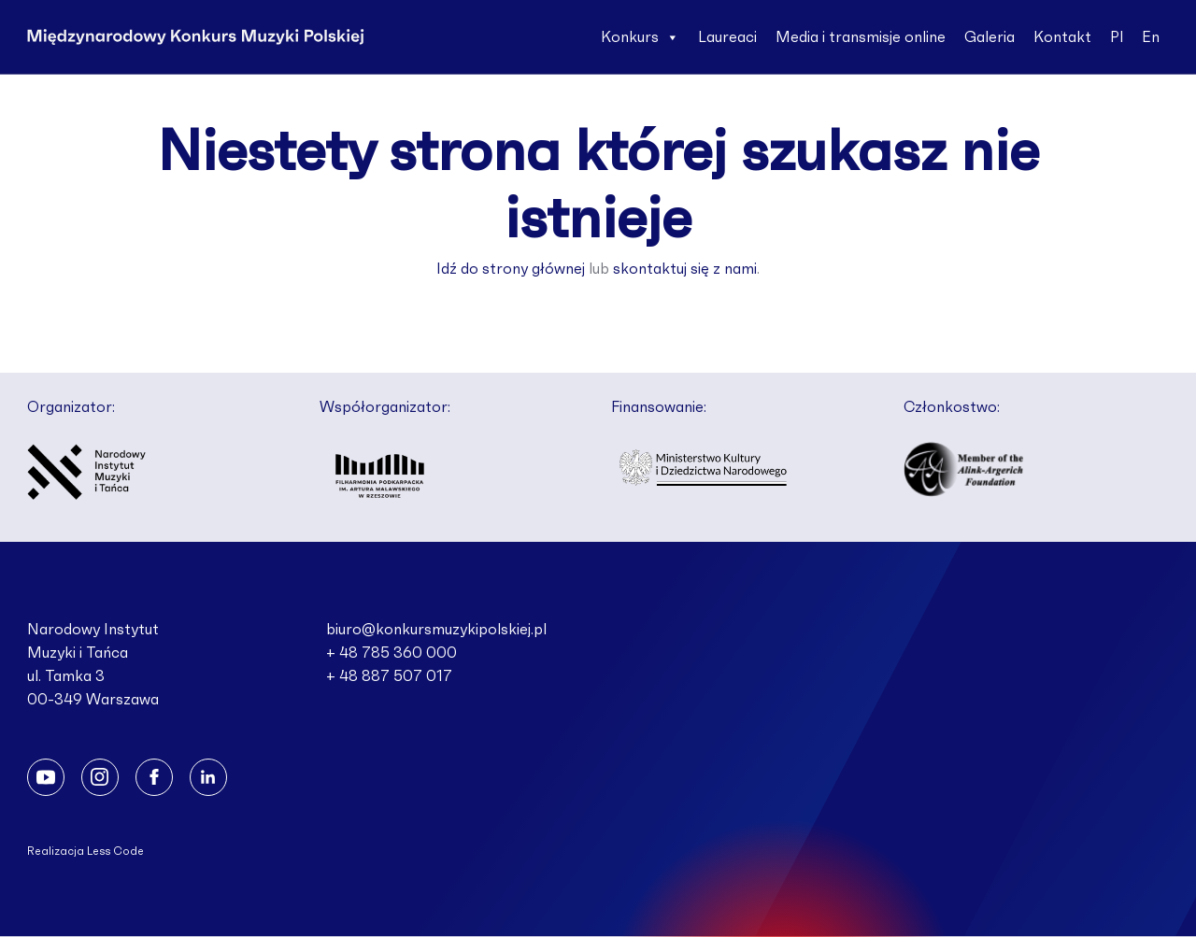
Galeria (989, 37)
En (1151, 37)
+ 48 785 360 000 (391, 653)
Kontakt (1062, 37)
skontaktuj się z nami (685, 269)
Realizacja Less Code (85, 851)
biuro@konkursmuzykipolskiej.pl (436, 629)
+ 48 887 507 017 (389, 676)
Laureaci (727, 37)
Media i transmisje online (861, 37)
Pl (1116, 37)
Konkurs (640, 37)
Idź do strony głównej (510, 269)
